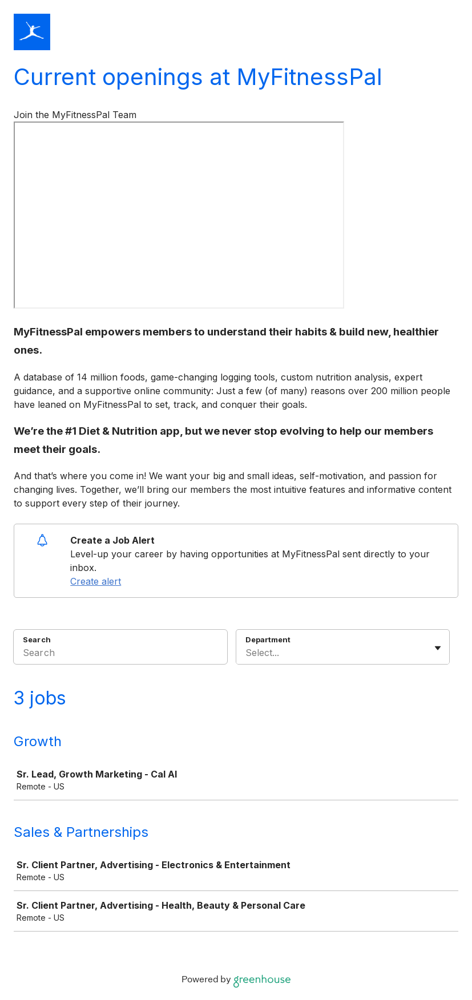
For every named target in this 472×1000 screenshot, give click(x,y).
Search (37, 639)
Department (268, 639)
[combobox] (246, 652)
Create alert (95, 581)
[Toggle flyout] (438, 648)
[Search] (120, 654)
